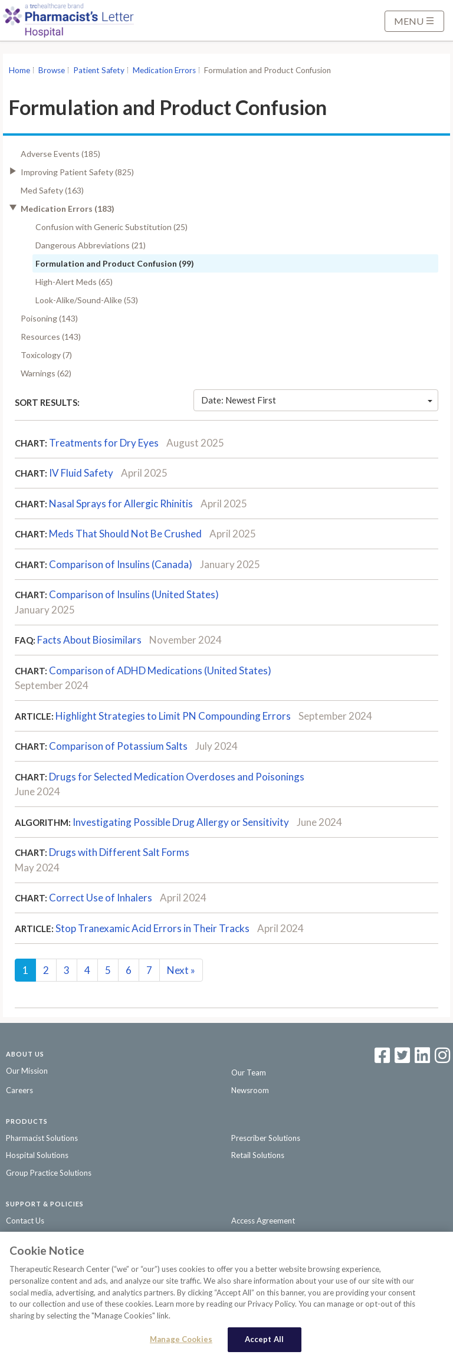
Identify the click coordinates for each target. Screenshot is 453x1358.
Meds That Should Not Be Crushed (125, 533)
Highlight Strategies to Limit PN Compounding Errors (173, 716)
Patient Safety (98, 70)
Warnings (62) (46, 373)
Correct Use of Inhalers (100, 897)
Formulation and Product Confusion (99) (114, 263)
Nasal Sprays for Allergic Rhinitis (121, 503)
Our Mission (27, 1070)
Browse (51, 70)
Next (181, 970)
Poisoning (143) (49, 318)
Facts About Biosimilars (89, 640)
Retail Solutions (257, 1155)
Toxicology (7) (46, 355)
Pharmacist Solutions (42, 1138)
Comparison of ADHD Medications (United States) (160, 670)
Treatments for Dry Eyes (104, 443)
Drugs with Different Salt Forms (119, 852)
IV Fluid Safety (81, 473)
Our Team (248, 1072)
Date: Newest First (316, 400)
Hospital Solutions (37, 1155)
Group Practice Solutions (48, 1172)
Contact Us (25, 1220)
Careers (19, 1090)
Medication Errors (164, 70)
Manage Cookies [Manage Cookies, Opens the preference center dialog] (181, 1343)
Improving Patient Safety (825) (77, 172)
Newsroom (250, 1090)
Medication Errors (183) (67, 209)
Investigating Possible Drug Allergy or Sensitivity (181, 822)
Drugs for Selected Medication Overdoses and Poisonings (176, 776)
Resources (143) (51, 337)
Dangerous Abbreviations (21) (90, 245)
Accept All (264, 1343)
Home (19, 70)
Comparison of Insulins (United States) (134, 594)
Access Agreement (263, 1220)
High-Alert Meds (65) (74, 282)
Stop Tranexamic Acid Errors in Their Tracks (152, 928)
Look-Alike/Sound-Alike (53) (86, 300)
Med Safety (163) (52, 190)
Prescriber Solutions (265, 1138)
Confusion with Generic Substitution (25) (111, 227)
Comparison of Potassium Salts (118, 746)
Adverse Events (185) (60, 154)
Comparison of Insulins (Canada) (120, 564)
